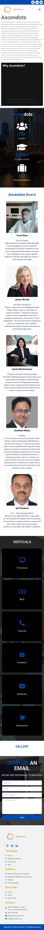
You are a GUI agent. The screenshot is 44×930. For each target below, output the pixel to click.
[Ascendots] (14, 9)
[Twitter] (37, 2)
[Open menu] (39, 9)
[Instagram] (41, 2)
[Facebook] (33, 2)
